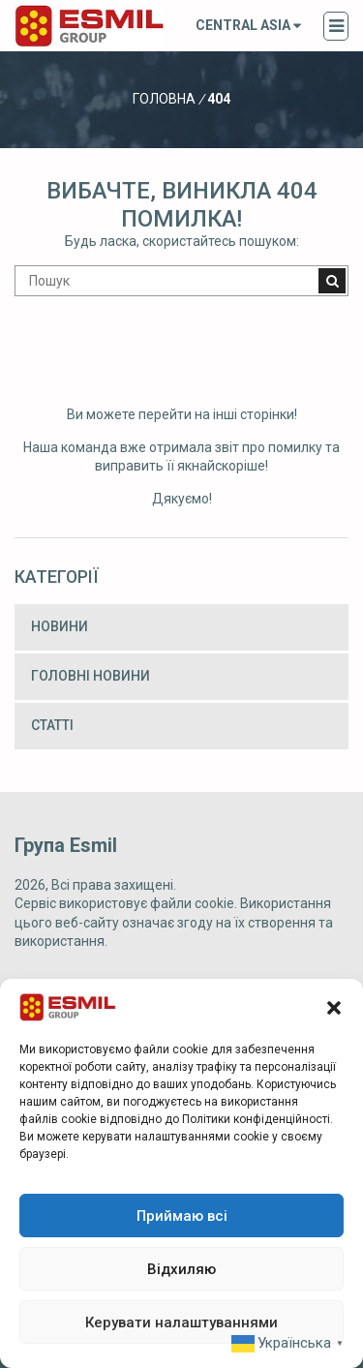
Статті (52, 725)
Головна (164, 98)
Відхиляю (181, 1269)
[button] (334, 1008)
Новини (59, 626)
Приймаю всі (181, 1216)
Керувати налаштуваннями (181, 1322)
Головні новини (90, 676)
